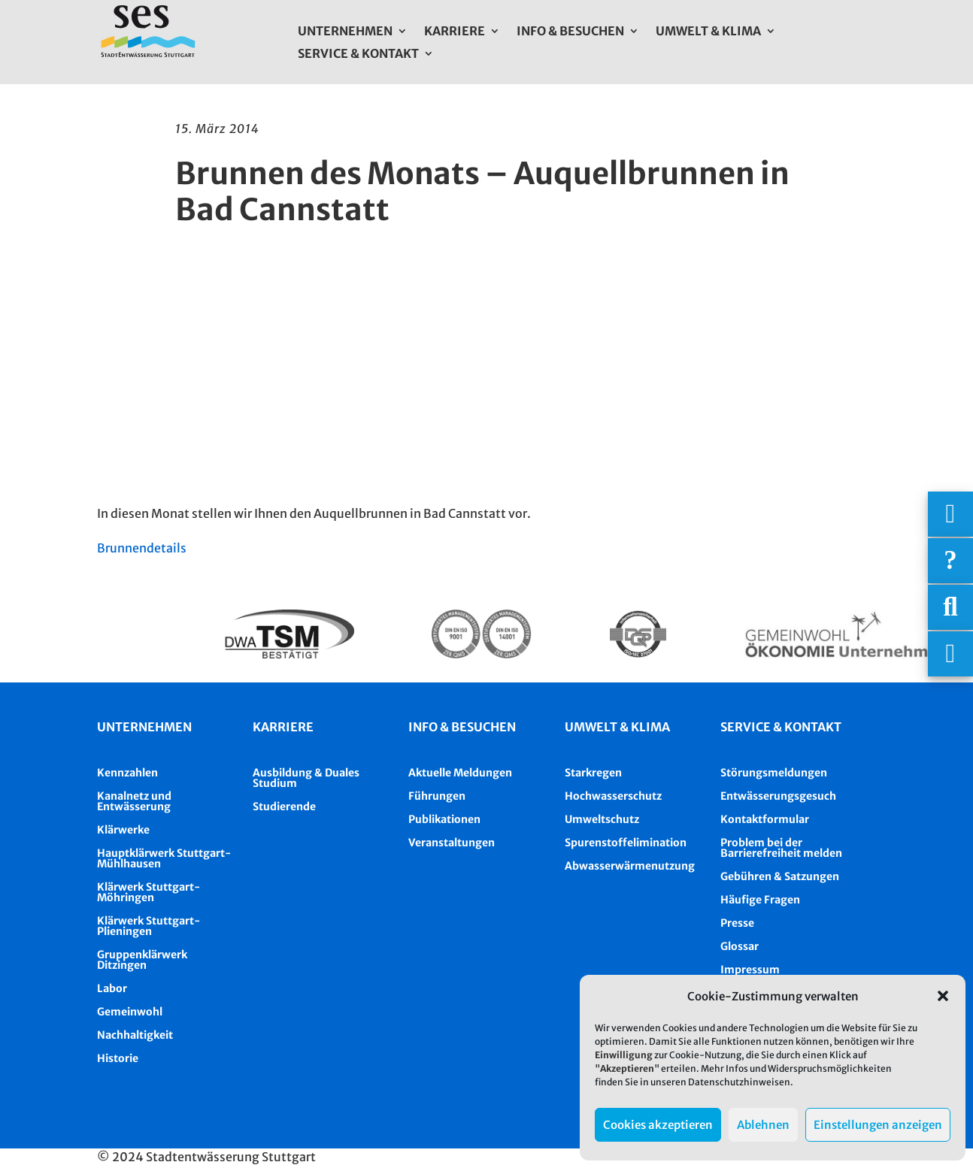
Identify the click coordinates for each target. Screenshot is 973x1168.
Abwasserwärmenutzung (630, 866)
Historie (117, 1058)
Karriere (454, 32)
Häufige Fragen (760, 899)
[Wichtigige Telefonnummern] (950, 514)
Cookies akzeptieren (658, 1125)
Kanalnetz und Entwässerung (134, 801)
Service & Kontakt (358, 54)
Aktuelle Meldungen (460, 772)
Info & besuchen (462, 726)
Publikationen (444, 819)
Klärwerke (123, 830)
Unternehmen (345, 32)
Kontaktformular (764, 819)
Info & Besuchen (570, 32)
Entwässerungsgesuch (778, 796)
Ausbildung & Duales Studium (306, 778)
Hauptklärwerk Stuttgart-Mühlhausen (164, 858)
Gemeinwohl (129, 1011)
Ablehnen (763, 1125)
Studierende (284, 806)
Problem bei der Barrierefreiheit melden (781, 848)
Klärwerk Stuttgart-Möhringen (148, 892)
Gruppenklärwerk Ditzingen (142, 960)
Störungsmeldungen (773, 772)
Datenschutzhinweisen (739, 1082)
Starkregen (593, 772)
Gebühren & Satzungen (779, 876)
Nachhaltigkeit (135, 1035)
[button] (942, 995)
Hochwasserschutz (613, 796)
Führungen (436, 796)
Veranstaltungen (451, 842)
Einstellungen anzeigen (878, 1125)
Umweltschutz (602, 819)
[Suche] (950, 607)
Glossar (739, 946)
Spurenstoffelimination (626, 842)
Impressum (750, 969)
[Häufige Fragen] (950, 560)
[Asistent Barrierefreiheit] (950, 653)
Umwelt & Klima (708, 32)
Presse (737, 923)
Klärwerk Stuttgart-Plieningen (148, 926)
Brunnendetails (141, 547)
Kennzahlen (127, 772)
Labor (112, 988)
